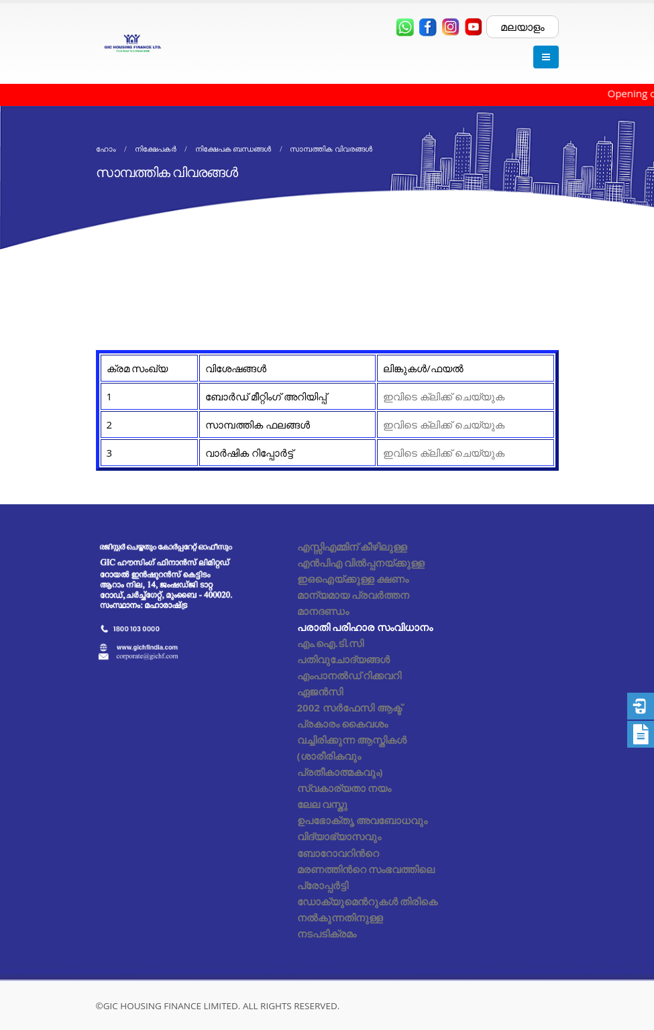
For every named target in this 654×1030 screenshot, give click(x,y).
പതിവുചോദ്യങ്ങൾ (343, 659)
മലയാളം (522, 26)
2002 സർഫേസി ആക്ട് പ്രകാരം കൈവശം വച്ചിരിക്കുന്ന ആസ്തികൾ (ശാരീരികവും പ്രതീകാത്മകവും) (352, 740)
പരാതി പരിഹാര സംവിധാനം (365, 627)
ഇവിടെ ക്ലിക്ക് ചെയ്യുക (443, 396)
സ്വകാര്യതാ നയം (344, 788)
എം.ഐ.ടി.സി (330, 643)
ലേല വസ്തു (322, 804)
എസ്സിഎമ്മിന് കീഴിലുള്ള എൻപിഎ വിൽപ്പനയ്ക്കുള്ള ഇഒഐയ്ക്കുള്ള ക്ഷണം (361, 562)
